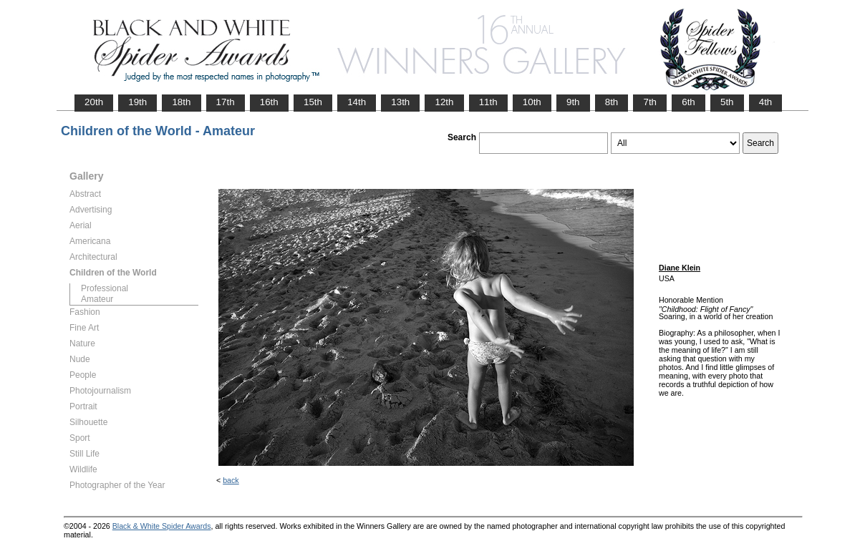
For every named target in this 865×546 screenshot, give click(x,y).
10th (532, 102)
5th (727, 102)
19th (137, 102)
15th (313, 102)
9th (573, 102)
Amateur (97, 299)
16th (269, 102)
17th (225, 102)
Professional (104, 288)
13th (400, 102)
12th (444, 102)
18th (181, 102)
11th (488, 102)
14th (356, 102)
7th (650, 102)
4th (766, 102)
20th (94, 102)
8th (612, 102)
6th (688, 102)
